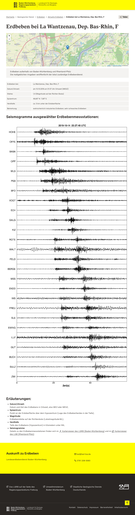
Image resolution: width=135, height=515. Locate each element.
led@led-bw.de (84, 454)
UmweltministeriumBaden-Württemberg (55, 488)
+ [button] (9, 36)
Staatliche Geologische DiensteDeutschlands (87, 488)
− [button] (9, 39)
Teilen (124, 17)
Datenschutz (82, 507)
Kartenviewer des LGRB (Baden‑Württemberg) (83, 431)
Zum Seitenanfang (127, 502)
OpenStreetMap (117, 65)
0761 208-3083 (83, 460)
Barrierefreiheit (106, 507)
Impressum (94, 507)
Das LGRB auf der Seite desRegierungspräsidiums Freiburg (23, 488)
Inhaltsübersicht (121, 507)
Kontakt (72, 507)
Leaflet (109, 65)
